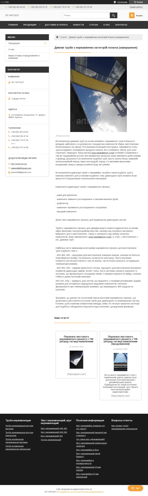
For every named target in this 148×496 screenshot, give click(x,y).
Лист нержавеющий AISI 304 (54, 432)
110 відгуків (122, 2)
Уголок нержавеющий (51, 440)
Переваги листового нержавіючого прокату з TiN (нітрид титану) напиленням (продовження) (120, 340)
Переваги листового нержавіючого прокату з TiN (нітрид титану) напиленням (76, 339)
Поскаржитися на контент (68, 492)
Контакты (121, 25)
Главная (13, 25)
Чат (135, 488)
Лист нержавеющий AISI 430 (54, 428)
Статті (63, 37)
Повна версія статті (76, 374)
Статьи (93, 25)
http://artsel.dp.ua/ (19, 164)
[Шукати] (113, 15)
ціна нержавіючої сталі (103, 153)
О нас (106, 25)
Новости (78, 25)
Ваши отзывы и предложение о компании (24, 56)
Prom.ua (88, 489)
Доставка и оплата (56, 25)
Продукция (29, 25)
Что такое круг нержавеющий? (90, 439)
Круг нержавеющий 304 (52, 436)
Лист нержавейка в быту (87, 450)
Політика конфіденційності (92, 492)
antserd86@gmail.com (21, 168)
